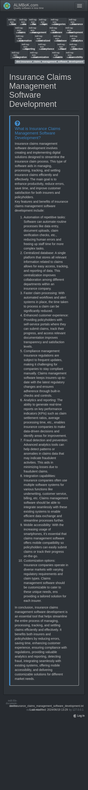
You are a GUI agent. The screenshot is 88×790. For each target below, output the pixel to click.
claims (20, 30)
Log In (79, 715)
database (60, 38)
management (37, 30)
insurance (76, 21)
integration (19, 54)
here (12, 21)
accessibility (74, 54)
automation (24, 38)
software (56, 30)
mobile (57, 54)
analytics (76, 38)
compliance (46, 46)
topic (43, 21)
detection (76, 46)
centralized (42, 38)
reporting (28, 46)
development (74, 30)
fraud (61, 46)
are (22, 21)
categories (58, 21)
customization (39, 54)
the (32, 21)
